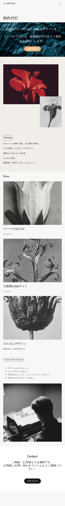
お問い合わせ (32, 481)
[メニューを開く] (60, 3)
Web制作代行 (9, 3)
